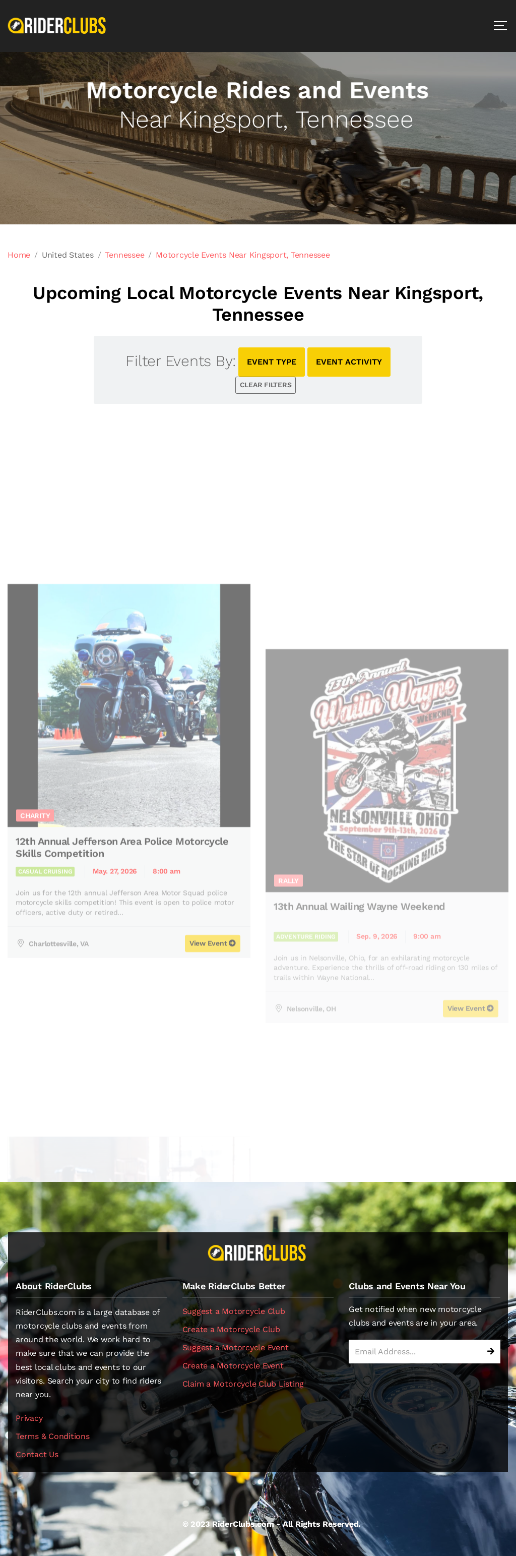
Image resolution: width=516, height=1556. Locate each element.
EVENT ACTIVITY (349, 362)
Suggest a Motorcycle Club (233, 1311)
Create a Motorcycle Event (233, 1365)
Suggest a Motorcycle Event (235, 1347)
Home (19, 255)
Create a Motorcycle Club (231, 1329)
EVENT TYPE (271, 362)
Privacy (29, 1418)
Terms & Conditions (53, 1436)
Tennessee (124, 255)
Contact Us (37, 1454)
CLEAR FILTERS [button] (266, 385)
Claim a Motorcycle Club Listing (243, 1384)
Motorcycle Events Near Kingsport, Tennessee (243, 255)
